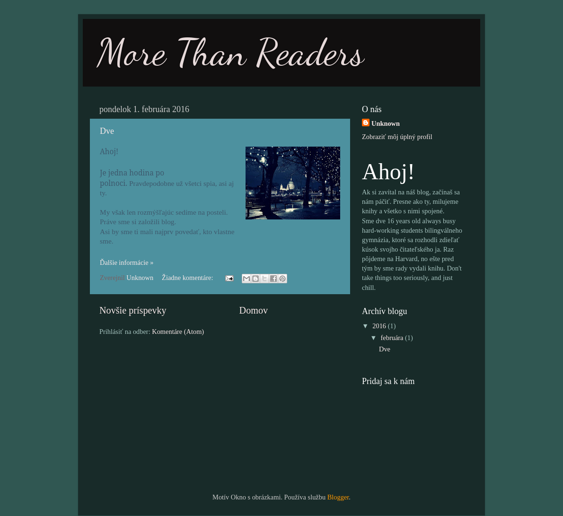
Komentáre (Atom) (178, 331)
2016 (379, 326)
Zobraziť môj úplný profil (397, 136)
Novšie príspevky (133, 310)
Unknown (385, 123)
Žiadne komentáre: (188, 277)
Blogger (338, 497)
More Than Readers (230, 52)
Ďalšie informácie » (126, 262)
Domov (253, 310)
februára (393, 337)
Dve (107, 131)
